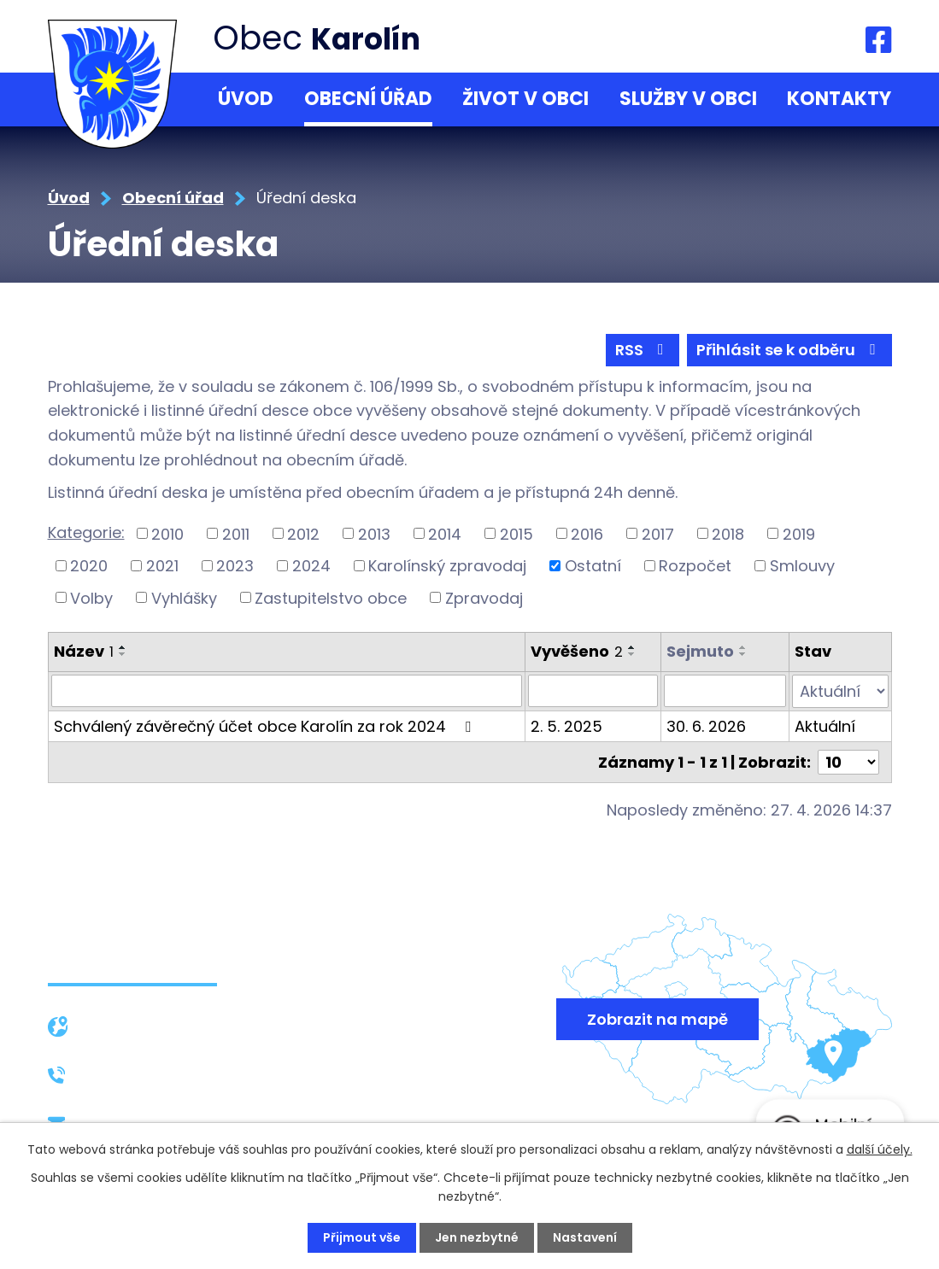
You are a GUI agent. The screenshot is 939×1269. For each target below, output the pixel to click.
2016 (587, 533)
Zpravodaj (484, 597)
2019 (799, 533)
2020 (89, 565)
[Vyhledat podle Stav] (840, 691)
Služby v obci (688, 98)
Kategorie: (86, 532)
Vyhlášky (184, 597)
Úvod (245, 98)
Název (84, 651)
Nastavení (585, 1237)
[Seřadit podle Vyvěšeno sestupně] (632, 654)
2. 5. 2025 (566, 725)
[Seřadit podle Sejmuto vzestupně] (743, 647)
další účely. (880, 1149)
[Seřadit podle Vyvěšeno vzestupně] (632, 647)
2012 (303, 533)
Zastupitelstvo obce (331, 597)
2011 (235, 533)
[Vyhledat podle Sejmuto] (724, 691)
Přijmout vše (362, 1237)
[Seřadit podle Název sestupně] (123, 654)
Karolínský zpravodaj (447, 565)
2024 (311, 565)
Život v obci (525, 98)
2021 (162, 565)
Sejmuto (700, 651)
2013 (374, 533)
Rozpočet (695, 565)
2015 (516, 533)
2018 (728, 533)
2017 (658, 533)
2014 (444, 533)
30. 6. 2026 (706, 725)
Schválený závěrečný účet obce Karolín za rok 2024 (266, 725)
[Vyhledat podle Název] (287, 691)
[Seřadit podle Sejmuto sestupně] (743, 654)
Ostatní (593, 565)
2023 (235, 565)
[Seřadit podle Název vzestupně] (123, 647)
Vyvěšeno (577, 651)
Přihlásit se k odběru (789, 349)
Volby (91, 597)
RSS (643, 349)
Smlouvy (802, 565)
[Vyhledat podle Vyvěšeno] (593, 691)
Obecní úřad (368, 98)
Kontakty (839, 98)
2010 (167, 533)
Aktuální (825, 725)
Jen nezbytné (477, 1237)
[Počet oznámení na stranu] (848, 761)
